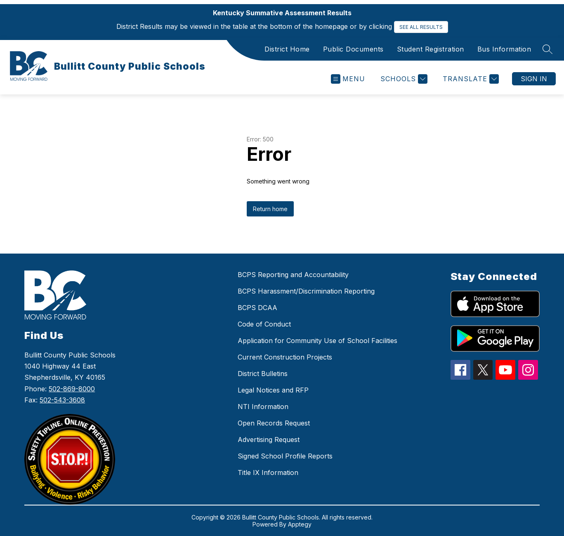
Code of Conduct (264, 324)
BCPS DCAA (257, 307)
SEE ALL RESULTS (421, 27)
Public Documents (353, 49)
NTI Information (263, 406)
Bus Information (504, 49)
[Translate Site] (470, 79)
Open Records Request (274, 423)
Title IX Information (268, 472)
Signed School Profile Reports (285, 456)
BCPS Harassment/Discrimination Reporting (306, 291)
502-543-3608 (62, 400)
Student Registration (430, 49)
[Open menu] (348, 79)
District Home (287, 49)
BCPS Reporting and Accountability (293, 274)
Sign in (534, 79)
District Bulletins (263, 373)
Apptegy (299, 524)
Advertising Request (269, 439)
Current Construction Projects (285, 357)
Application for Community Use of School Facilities (317, 340)
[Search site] (547, 49)
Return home (270, 208)
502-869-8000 (72, 389)
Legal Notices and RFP (273, 390)
